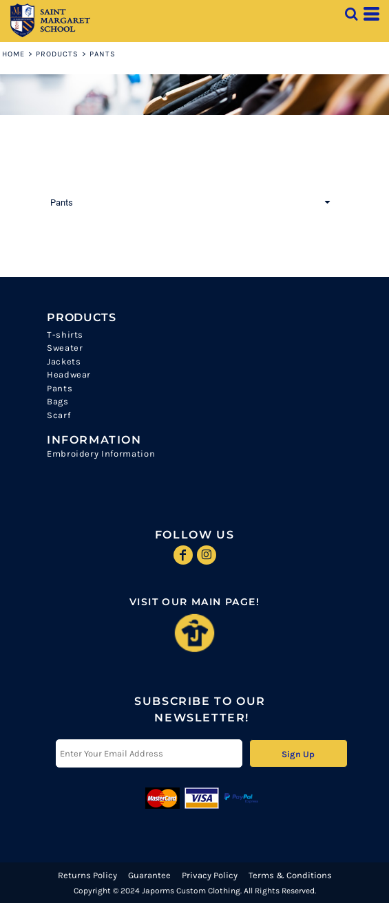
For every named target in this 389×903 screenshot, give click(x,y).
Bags (58, 401)
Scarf (58, 415)
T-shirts (65, 334)
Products (57, 54)
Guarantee (149, 875)
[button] (351, 14)
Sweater (65, 347)
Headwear (69, 374)
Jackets (64, 361)
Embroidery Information (101, 453)
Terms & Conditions (290, 875)
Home (13, 54)
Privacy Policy (210, 875)
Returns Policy (87, 875)
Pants (59, 388)
